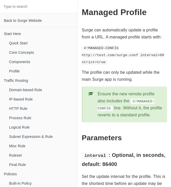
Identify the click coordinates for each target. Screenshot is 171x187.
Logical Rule (19, 127)
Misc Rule (17, 146)
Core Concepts (21, 52)
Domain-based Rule (25, 90)
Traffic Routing (16, 80)
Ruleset (15, 155)
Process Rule (20, 118)
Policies (10, 174)
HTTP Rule (18, 108)
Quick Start (18, 43)
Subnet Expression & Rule (31, 137)
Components (19, 62)
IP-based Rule (21, 99)
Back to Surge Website (23, 20)
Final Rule (17, 165)
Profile (14, 71)
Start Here (12, 34)
